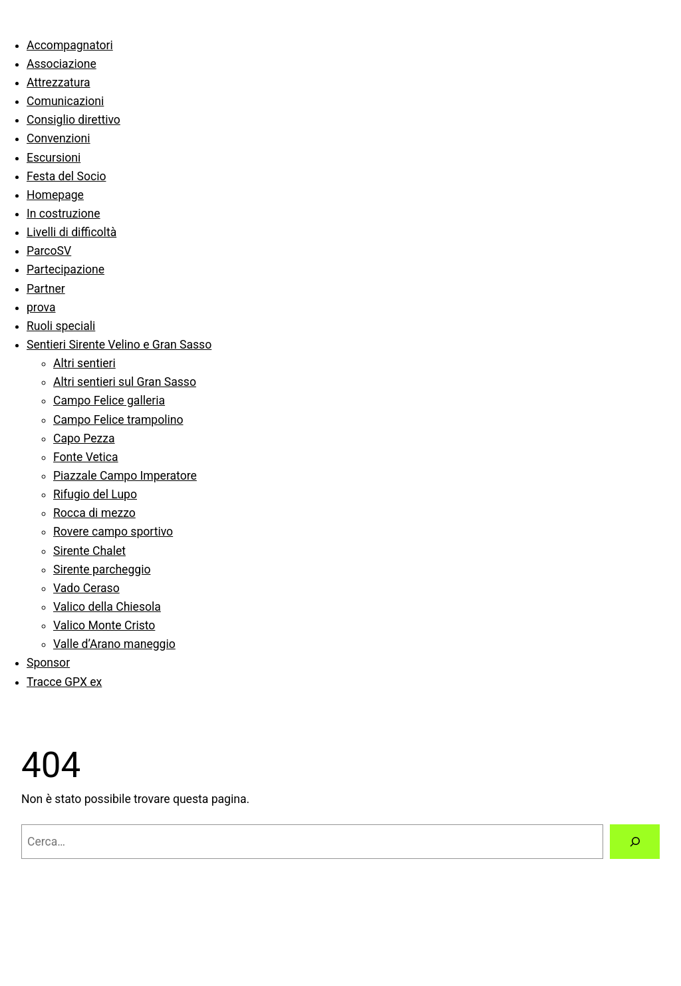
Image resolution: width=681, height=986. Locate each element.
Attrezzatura (58, 82)
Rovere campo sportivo (113, 531)
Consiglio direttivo (73, 119)
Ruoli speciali (61, 326)
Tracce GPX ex (64, 682)
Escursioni (53, 157)
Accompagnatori (70, 45)
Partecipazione (65, 269)
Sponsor (48, 662)
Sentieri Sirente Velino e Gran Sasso (119, 344)
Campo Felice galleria (109, 400)
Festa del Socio (66, 176)
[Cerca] (635, 841)
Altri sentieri (84, 363)
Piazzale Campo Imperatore (125, 475)
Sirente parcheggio (101, 569)
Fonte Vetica (85, 457)
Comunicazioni (65, 101)
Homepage (55, 195)
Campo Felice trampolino (118, 419)
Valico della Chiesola (107, 606)
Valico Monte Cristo (104, 625)
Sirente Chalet (89, 551)
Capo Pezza (84, 438)
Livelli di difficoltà (71, 232)
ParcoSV (49, 250)
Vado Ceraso (86, 588)
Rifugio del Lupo (95, 494)
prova (41, 307)
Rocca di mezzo (94, 513)
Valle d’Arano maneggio (114, 644)
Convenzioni (58, 138)
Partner (46, 288)
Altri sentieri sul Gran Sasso (124, 382)
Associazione (61, 64)
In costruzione (63, 213)
